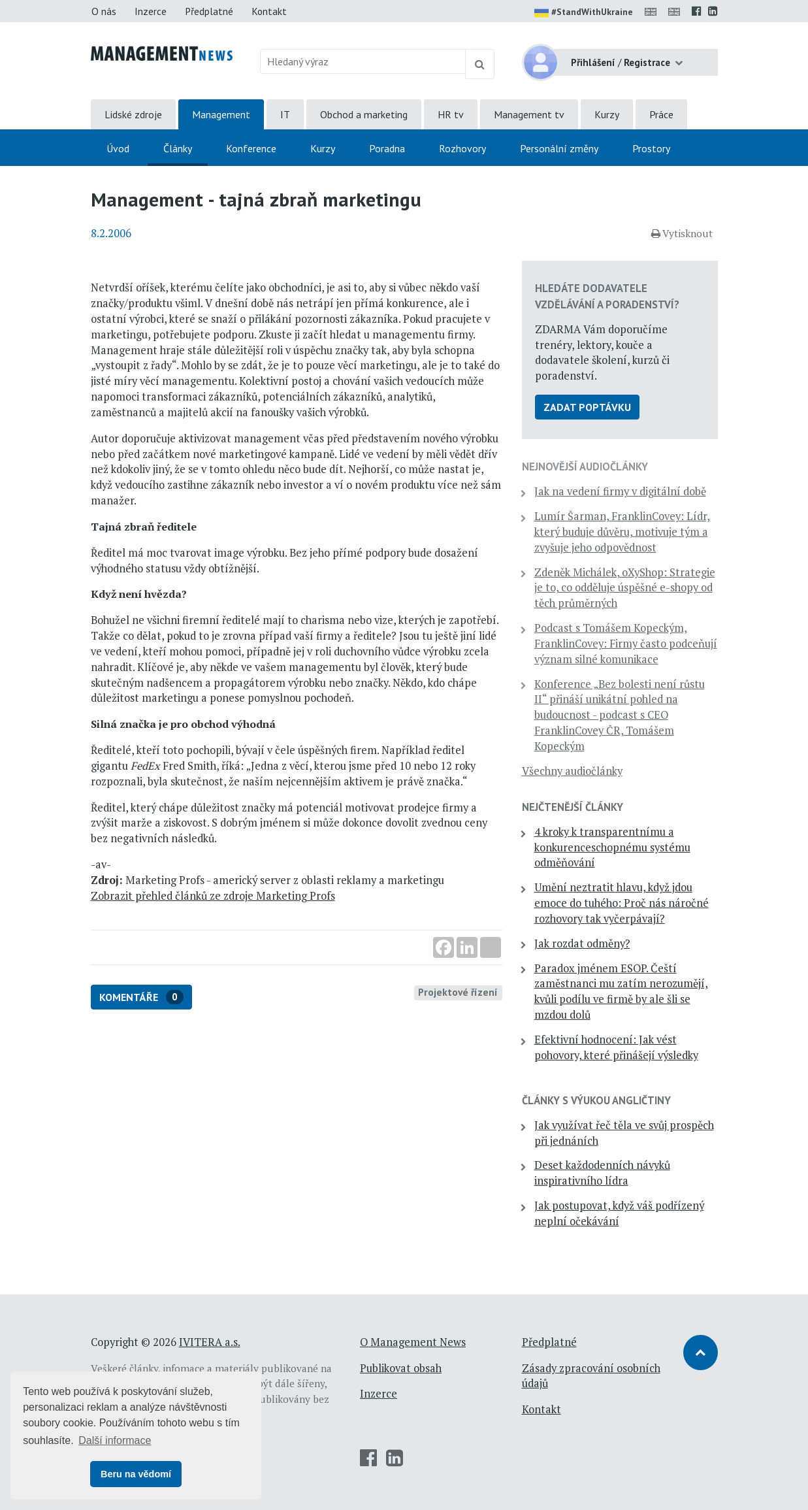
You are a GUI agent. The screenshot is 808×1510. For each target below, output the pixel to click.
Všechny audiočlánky (572, 771)
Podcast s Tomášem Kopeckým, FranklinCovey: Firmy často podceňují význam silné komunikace (625, 643)
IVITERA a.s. (209, 1342)
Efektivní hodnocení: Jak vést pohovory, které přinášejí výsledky (616, 1047)
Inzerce (151, 11)
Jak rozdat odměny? (582, 943)
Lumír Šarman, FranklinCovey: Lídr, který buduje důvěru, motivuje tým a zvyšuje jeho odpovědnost (622, 532)
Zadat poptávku (587, 407)
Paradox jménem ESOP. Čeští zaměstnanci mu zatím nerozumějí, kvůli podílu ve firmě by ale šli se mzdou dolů (621, 991)
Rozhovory (462, 148)
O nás (103, 11)
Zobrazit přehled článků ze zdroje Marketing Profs (213, 896)
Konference (251, 148)
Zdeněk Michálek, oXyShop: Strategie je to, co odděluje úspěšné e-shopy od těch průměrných (624, 588)
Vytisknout (682, 233)
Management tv (529, 114)
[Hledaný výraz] (363, 61)
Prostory (651, 148)
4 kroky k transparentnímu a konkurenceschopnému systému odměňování (612, 847)
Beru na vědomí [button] (136, 1474)
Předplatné (209, 11)
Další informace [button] (114, 1440)
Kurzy (606, 114)
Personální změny (559, 148)
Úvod (117, 148)
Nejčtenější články (572, 807)
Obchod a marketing (364, 114)
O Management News (413, 1342)
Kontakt (269, 11)
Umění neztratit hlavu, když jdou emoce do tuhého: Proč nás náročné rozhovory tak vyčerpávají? (621, 903)
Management (221, 114)
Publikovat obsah (401, 1368)
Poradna (387, 148)
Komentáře (141, 997)
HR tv (451, 114)
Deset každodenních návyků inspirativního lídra (602, 1173)
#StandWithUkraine (583, 13)
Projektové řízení (458, 991)
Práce (661, 114)
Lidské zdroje (133, 114)
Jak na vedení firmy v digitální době (620, 491)
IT (285, 114)
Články (177, 148)
